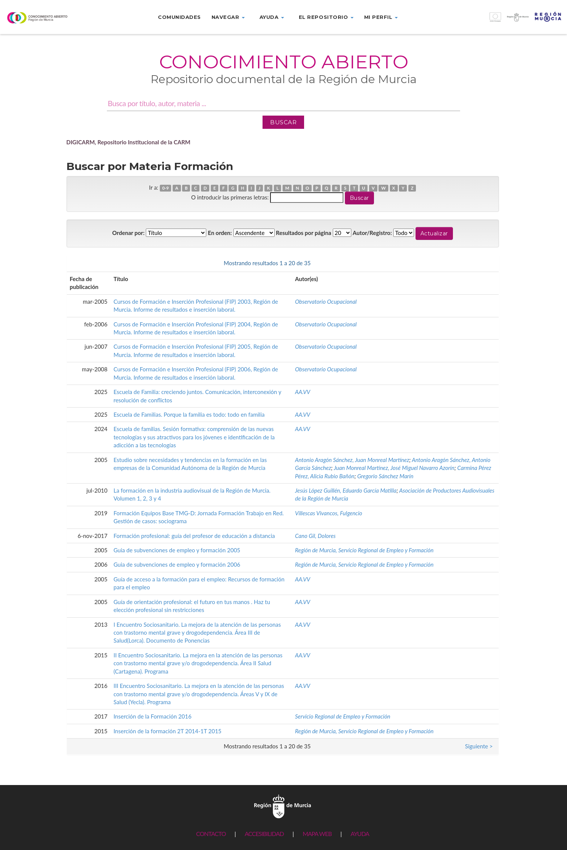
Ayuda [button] (272, 17)
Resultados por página (303, 232)
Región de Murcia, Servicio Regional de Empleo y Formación (364, 550)
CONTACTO (211, 833)
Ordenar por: (128, 232)
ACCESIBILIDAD (264, 833)
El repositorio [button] (326, 17)
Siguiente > (479, 263)
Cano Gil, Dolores (315, 535)
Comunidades (179, 17)
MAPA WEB (317, 833)
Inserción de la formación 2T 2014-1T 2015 (168, 731)
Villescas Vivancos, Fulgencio (328, 513)
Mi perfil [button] (381, 17)
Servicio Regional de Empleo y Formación (342, 716)
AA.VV (302, 391)
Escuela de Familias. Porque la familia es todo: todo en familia (189, 414)
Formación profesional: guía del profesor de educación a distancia (194, 535)
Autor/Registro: (372, 232)
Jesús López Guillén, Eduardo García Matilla (346, 490)
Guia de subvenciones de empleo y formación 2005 (177, 550)
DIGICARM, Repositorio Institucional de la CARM (128, 142)
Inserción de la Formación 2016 (153, 716)
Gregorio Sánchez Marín (385, 476)
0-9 (165, 187)
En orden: (220, 232)
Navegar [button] (228, 17)
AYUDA (360, 833)
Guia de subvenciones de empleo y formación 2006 (177, 564)
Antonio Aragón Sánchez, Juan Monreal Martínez (352, 459)
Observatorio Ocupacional (326, 301)
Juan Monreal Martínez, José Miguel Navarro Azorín (394, 467)
